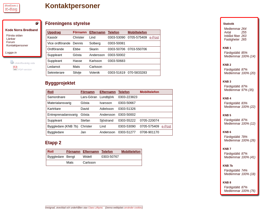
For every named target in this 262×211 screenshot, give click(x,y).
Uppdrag (54, 32)
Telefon (113, 32)
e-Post (154, 37)
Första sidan (14, 35)
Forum (10, 42)
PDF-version (22, 69)
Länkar (10, 38)
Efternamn (97, 32)
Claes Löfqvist (95, 207)
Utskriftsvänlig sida (22, 63)
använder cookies (133, 207)
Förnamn (88, 92)
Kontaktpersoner (17, 45)
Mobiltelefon (137, 32)
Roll (50, 92)
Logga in (11, 52)
